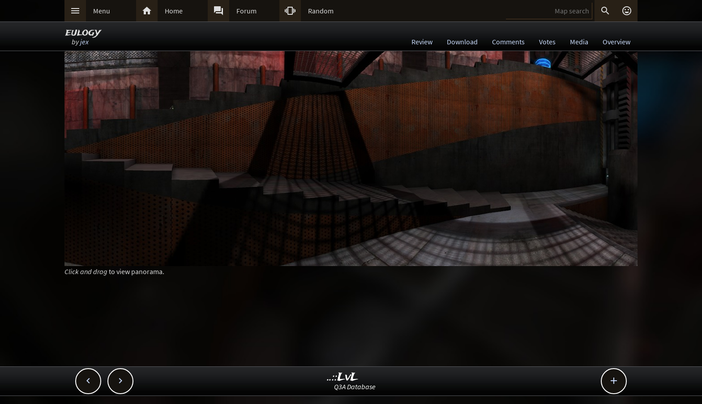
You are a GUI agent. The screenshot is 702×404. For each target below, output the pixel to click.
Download (462, 41)
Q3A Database (355, 386)
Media (579, 41)
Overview (616, 41)
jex (84, 41)
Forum (246, 10)
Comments (508, 41)
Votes (547, 41)
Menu (101, 10)
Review (421, 41)
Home (174, 10)
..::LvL (343, 377)
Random (321, 10)
